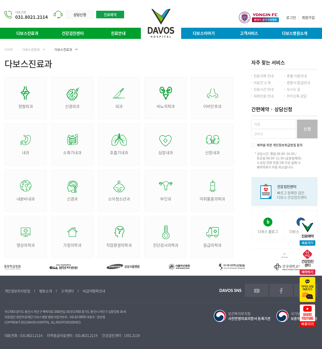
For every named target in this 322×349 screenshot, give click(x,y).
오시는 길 (293, 89)
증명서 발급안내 (298, 82)
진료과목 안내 (264, 75)
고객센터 (67, 291)
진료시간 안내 (264, 89)
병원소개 (45, 291)
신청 (307, 129)
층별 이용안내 (297, 75)
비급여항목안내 (94, 291)
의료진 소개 (262, 82)
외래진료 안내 (264, 96)
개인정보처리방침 (17, 291)
